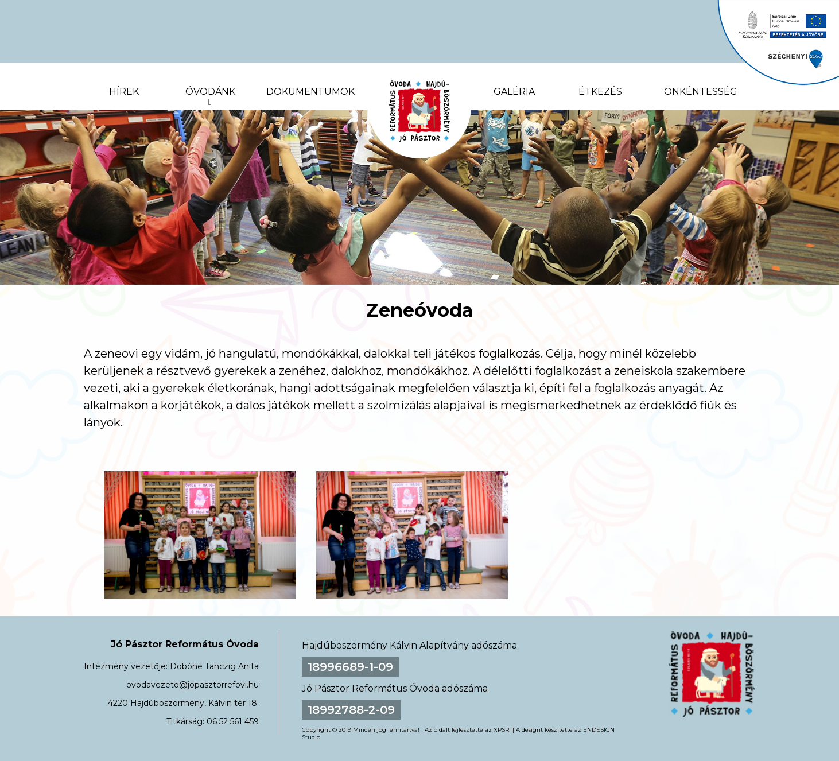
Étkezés (600, 91)
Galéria (514, 91)
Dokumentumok (310, 91)
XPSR (501, 729)
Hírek (124, 91)
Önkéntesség (700, 91)
